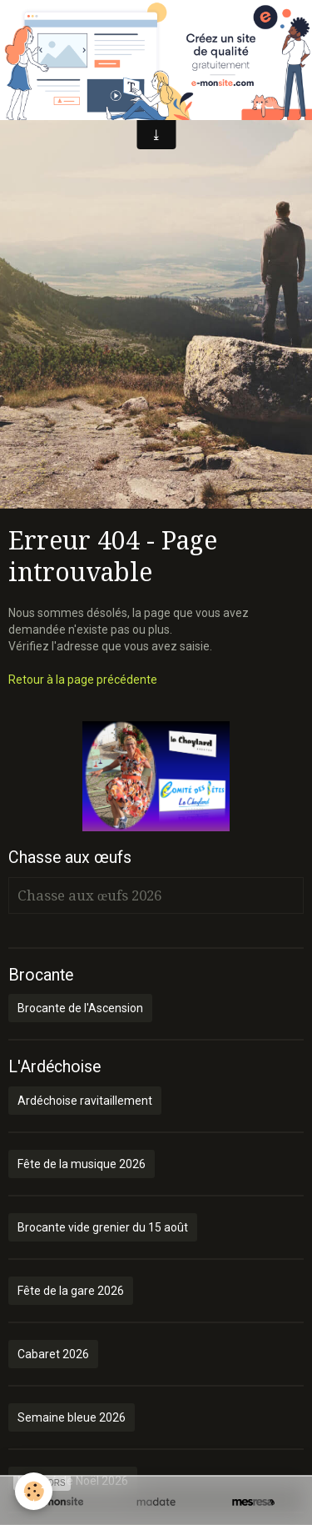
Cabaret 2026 (53, 1354)
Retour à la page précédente (82, 679)
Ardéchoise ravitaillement (84, 1100)
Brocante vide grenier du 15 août (102, 1227)
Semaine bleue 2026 (71, 1417)
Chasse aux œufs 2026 (89, 895)
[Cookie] (33, 1491)
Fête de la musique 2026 (81, 1164)
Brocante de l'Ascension (80, 1008)
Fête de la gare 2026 (70, 1290)
